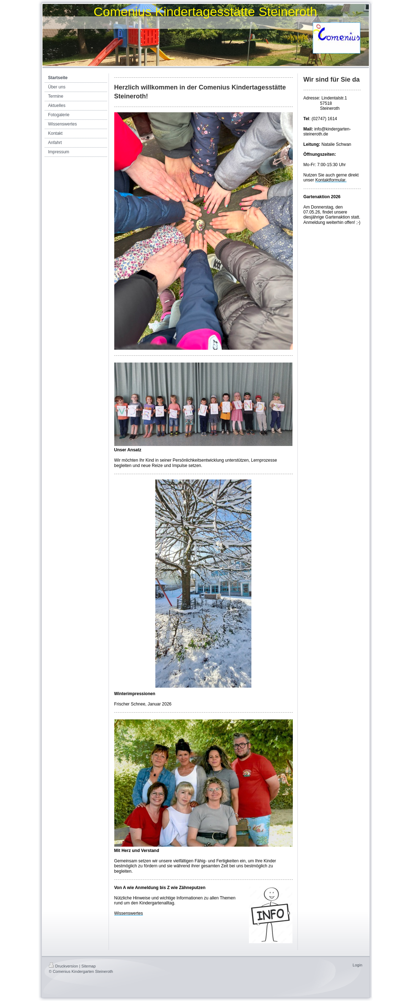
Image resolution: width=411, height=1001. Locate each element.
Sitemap (88, 966)
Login (357, 965)
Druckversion (63, 966)
